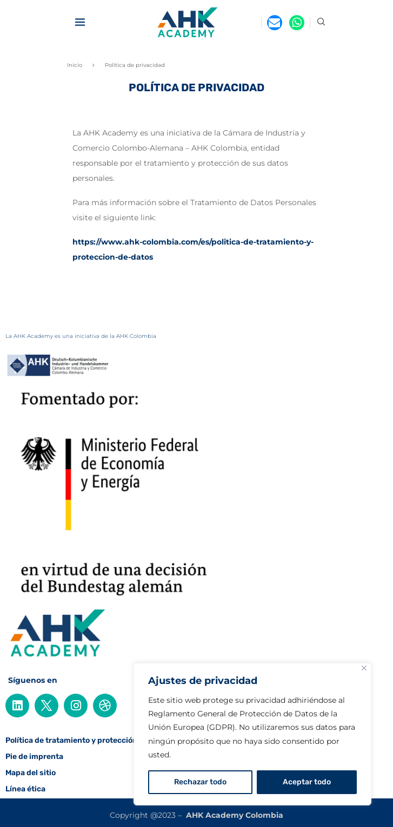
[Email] (274, 22)
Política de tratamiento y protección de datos (88, 740)
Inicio (74, 65)
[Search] (321, 23)
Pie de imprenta (34, 757)
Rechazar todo (200, 782)
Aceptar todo (307, 782)
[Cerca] (364, 668)
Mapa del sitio (30, 773)
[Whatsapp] (296, 22)
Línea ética (25, 789)
